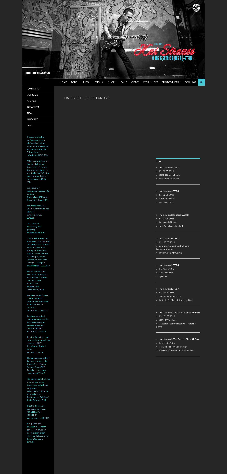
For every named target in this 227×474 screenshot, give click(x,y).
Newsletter (33, 88)
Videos (135, 82)
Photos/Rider (170, 82)
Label (30, 125)
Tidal (30, 113)
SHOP (111, 82)
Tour (74, 82)
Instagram (33, 107)
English (100, 82)
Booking (190, 82)
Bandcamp (32, 119)
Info (86, 82)
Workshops (150, 82)
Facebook (32, 95)
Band (123, 82)
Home (63, 82)
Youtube (31, 101)
